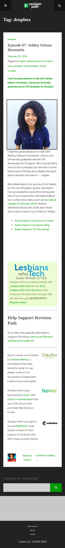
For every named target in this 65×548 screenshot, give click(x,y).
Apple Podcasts (32, 526)
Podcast (12, 39)
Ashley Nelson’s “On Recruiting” (32, 229)
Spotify (32, 530)
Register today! (18, 302)
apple (22, 61)
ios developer (31, 65)
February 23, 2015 (17, 56)
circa (10, 65)
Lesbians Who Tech (20, 286)
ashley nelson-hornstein (40, 61)
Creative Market (19, 359)
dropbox (18, 65)
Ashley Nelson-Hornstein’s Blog (32, 224)
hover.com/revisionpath (21, 399)
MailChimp (21, 425)
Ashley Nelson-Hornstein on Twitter (34, 220)
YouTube (32, 534)
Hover (26, 394)
